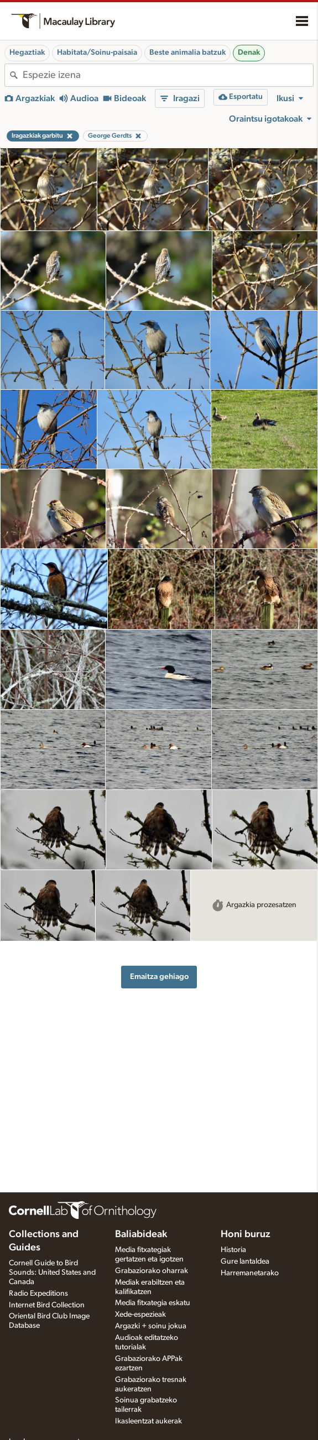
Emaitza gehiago (159, 976)
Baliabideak (141, 1234)
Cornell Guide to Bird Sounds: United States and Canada (52, 1272)
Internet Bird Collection (47, 1305)
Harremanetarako (250, 1273)
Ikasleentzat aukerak (148, 1421)
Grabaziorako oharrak (151, 1271)
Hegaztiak (27, 52)
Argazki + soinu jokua (150, 1326)
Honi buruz (245, 1234)
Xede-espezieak (140, 1314)
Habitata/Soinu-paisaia (97, 52)
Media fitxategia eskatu (152, 1303)
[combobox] (168, 75)
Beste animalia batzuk (187, 52)
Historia (233, 1250)
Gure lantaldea (245, 1261)
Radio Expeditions (38, 1293)
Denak (249, 52)
